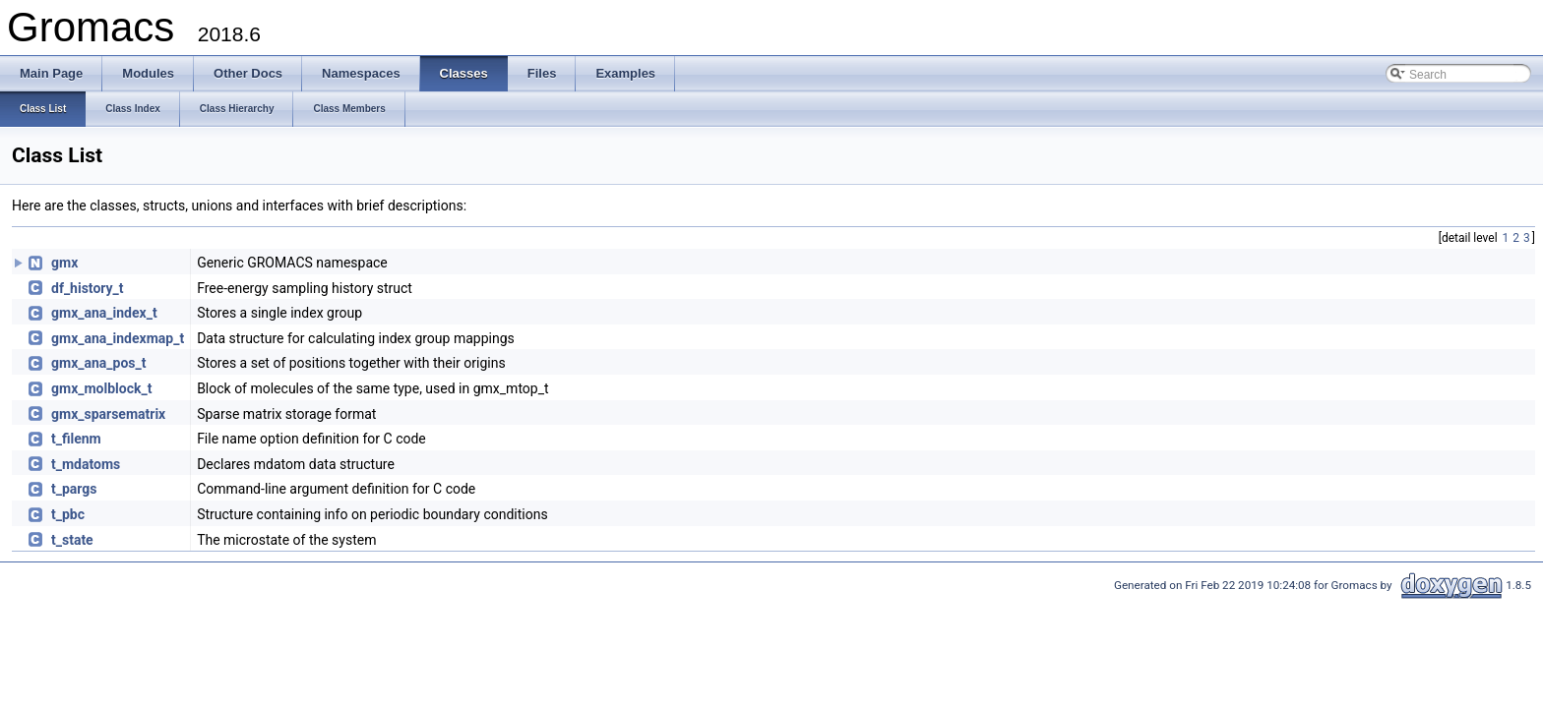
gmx (64, 262)
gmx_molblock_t (101, 388)
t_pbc (68, 514)
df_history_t (87, 288)
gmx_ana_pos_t (98, 363)
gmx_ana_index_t (104, 313)
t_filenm (76, 438)
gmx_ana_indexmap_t (117, 338)
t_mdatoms (85, 464)
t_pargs (74, 489)
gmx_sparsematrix (108, 414)
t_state (72, 540)
